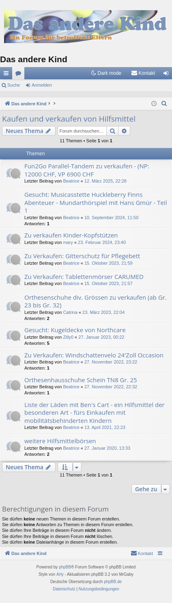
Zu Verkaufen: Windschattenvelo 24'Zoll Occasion (93, 355)
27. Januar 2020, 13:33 (107, 448)
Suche (13, 85)
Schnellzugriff (7, 74)
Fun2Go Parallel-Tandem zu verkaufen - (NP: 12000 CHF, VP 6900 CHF (86, 170)
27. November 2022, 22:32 (110, 386)
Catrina (70, 312)
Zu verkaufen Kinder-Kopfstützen (71, 235)
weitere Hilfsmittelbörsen (60, 441)
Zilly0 (68, 337)
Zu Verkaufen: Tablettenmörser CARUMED (84, 276)
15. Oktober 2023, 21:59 (108, 263)
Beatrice (71, 181)
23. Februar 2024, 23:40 (102, 242)
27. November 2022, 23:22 (110, 361)
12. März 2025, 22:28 (105, 181)
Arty (60, 574)
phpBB (65, 567)
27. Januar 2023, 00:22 (101, 337)
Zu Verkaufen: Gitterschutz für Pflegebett (82, 256)
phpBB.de (113, 581)
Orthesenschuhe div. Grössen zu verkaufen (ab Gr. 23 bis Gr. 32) (95, 301)
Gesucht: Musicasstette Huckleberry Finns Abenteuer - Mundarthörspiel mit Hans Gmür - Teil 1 (95, 202)
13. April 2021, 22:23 (104, 427)
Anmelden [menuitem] (167, 74)
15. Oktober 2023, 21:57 (108, 283)
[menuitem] (143, 73)
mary (68, 242)
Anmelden (42, 85)
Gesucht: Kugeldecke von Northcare (75, 330)
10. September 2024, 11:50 (111, 217)
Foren (19, 74)
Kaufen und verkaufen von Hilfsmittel (68, 118)
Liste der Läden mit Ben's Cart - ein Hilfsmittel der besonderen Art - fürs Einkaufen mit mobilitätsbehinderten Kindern (94, 412)
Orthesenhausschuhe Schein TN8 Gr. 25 (80, 380)
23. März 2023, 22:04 (103, 312)
